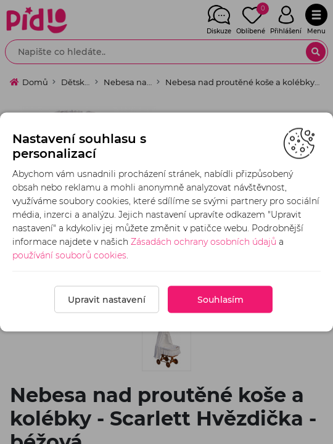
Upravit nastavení (107, 299)
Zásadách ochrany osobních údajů (203, 241)
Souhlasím (220, 299)
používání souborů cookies (69, 255)
